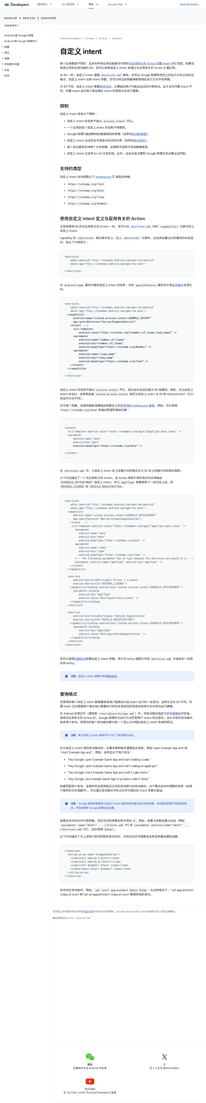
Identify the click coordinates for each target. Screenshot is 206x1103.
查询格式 (177, 285)
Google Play (115, 4)
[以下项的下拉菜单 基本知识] (52, 4)
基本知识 (43, 4)
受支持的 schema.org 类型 (137, 406)
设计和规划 (68, 4)
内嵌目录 (80, 659)
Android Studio (189, 4)
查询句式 (105, 86)
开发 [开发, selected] (91, 4)
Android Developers (70, 38)
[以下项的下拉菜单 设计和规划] (79, 4)
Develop (10, 18)
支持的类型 (139, 134)
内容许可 (87, 911)
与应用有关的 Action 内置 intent (149, 63)
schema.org (103, 177)
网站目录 (112, 676)
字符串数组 (173, 713)
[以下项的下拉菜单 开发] (98, 4)
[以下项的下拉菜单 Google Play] (128, 4)
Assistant (49, 18)
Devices (29, 18)
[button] (23, 47)
